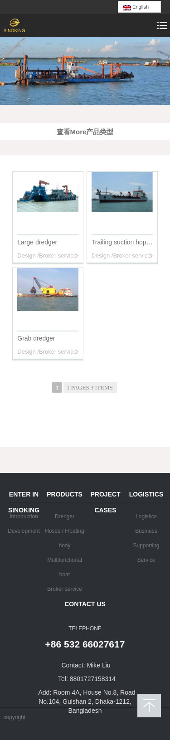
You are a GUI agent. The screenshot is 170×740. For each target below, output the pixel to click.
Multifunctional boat (64, 567)
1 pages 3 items (90, 387)
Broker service (64, 589)
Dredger (64, 516)
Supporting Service (146, 552)
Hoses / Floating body (64, 538)
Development (24, 531)
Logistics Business (146, 523)
